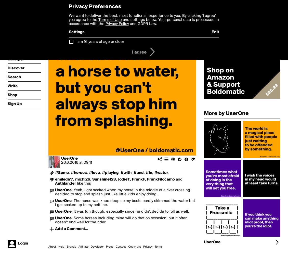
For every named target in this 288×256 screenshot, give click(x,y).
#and (139, 173)
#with (126, 173)
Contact (121, 246)
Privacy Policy (117, 24)
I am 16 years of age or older (99, 42)
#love (94, 173)
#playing (110, 173)
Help (61, 246)
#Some (62, 173)
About (52, 246)
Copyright (134, 246)
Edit (215, 32)
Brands (71, 246)
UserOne (69, 159)
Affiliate (83, 246)
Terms (159, 246)
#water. (161, 173)
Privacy (147, 246)
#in (149, 173)
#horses (79, 173)
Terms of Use (110, 20)
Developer (97, 246)
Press (109, 246)
